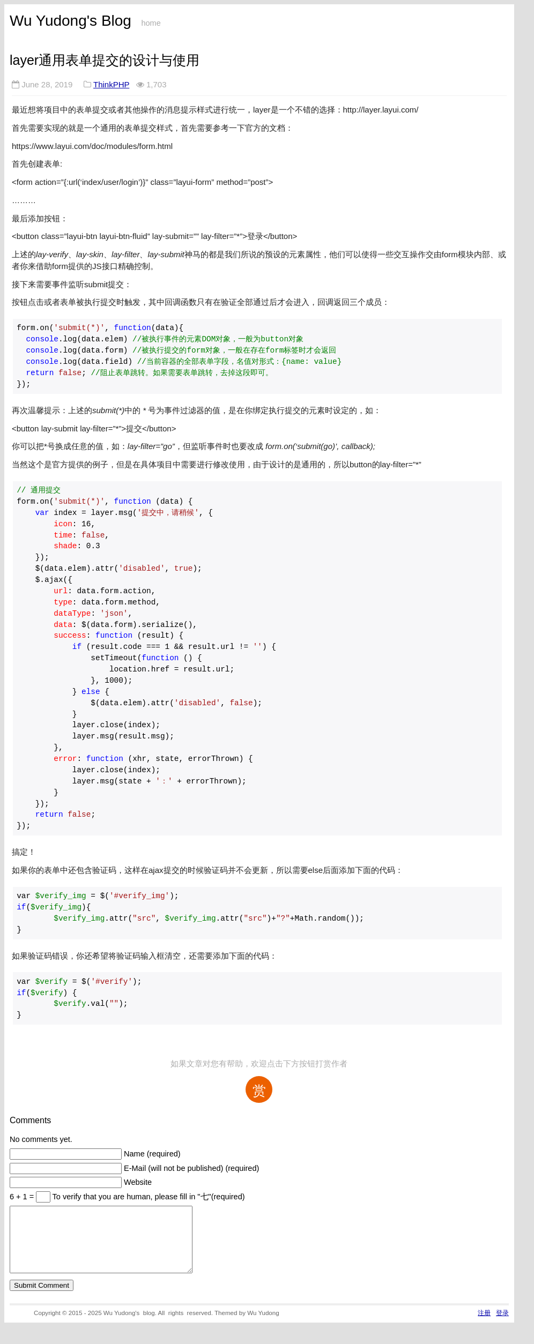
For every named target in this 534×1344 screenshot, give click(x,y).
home (150, 23)
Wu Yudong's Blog (70, 20)
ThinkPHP (111, 84)
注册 (484, 1325)
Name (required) (152, 1153)
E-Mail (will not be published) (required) (191, 1168)
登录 (502, 1325)
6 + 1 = (23, 1196)
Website (138, 1182)
